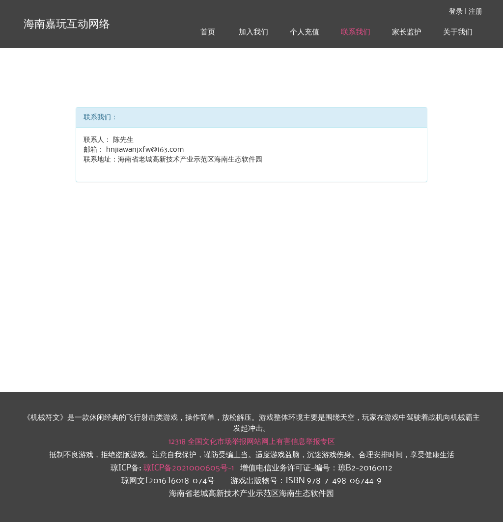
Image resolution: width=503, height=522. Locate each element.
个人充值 (304, 32)
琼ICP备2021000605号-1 (188, 468)
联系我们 (355, 32)
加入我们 (253, 32)
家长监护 (406, 32)
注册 (475, 12)
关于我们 (458, 32)
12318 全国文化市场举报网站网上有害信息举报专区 (251, 442)
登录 (456, 12)
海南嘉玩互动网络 (65, 24)
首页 (207, 32)
